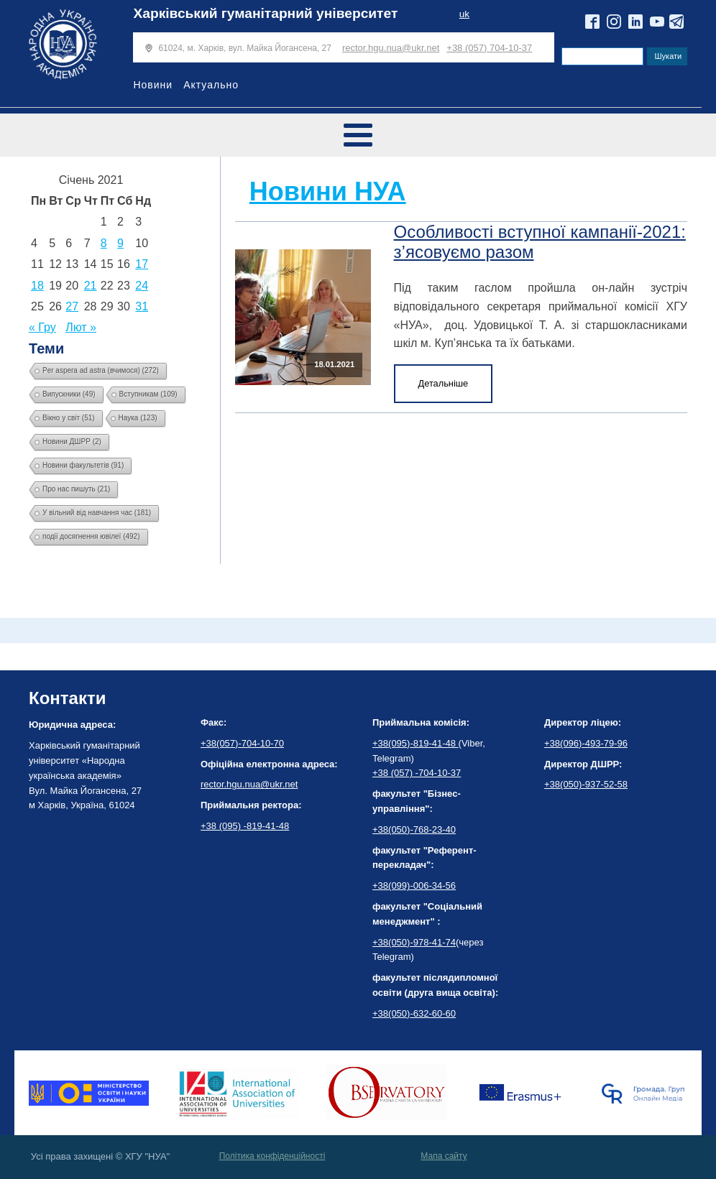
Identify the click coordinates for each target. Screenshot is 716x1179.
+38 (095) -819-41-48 (245, 825)
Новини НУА (327, 191)
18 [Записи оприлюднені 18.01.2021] (37, 285)
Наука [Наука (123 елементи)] (138, 418)
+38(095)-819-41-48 (415, 743)
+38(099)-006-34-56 (414, 885)
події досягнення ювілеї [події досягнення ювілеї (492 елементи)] (91, 536)
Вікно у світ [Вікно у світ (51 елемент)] (68, 418)
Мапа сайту (444, 1156)
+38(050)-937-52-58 (586, 784)
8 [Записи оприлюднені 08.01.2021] (104, 243)
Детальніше (443, 383)
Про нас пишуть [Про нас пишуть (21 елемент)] (76, 489)
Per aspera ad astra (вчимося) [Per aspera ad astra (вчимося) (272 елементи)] (100, 370)
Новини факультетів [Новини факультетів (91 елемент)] (83, 465)
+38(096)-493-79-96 (586, 743)
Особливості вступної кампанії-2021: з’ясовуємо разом (540, 242)
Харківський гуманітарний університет (265, 13)
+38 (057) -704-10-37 (416, 772)
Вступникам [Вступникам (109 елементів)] (148, 394)
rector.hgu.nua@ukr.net (390, 47)
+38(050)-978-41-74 (414, 942)
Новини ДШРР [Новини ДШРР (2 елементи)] (71, 441)
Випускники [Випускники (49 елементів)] (69, 394)
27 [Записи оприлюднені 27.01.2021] (71, 306)
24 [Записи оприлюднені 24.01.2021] (141, 285)
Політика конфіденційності (272, 1156)
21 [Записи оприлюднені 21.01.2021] (90, 285)
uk (464, 14)
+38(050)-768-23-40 (414, 829)
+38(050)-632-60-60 (414, 1013)
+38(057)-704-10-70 (242, 743)
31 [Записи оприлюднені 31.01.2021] (141, 306)
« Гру (42, 327)
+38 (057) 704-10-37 (489, 47)
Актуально (211, 85)
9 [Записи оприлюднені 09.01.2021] (120, 243)
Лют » (80, 327)
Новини (153, 85)
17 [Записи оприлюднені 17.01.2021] (141, 264)
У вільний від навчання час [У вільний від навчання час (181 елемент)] (96, 513)
